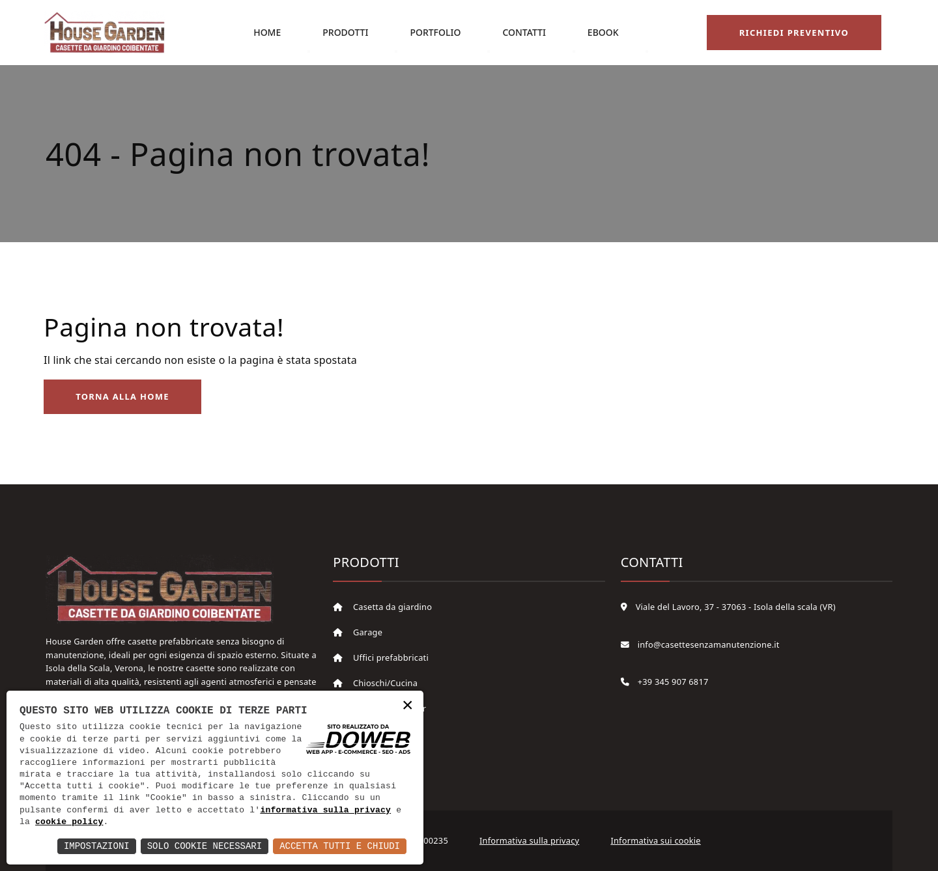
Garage (357, 633)
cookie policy (69, 822)
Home (266, 32)
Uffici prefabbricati (381, 658)
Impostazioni (97, 846)
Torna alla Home (123, 397)
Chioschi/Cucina (375, 683)
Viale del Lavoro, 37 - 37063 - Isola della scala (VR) (728, 607)
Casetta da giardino (382, 607)
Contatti (524, 32)
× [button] (408, 706)
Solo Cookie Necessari (204, 846)
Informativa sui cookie (655, 841)
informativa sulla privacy (325, 810)
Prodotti (344, 32)
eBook (602, 32)
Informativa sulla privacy (529, 841)
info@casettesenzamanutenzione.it (700, 644)
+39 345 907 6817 (665, 682)
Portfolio (435, 32)
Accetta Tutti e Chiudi (339, 846)
